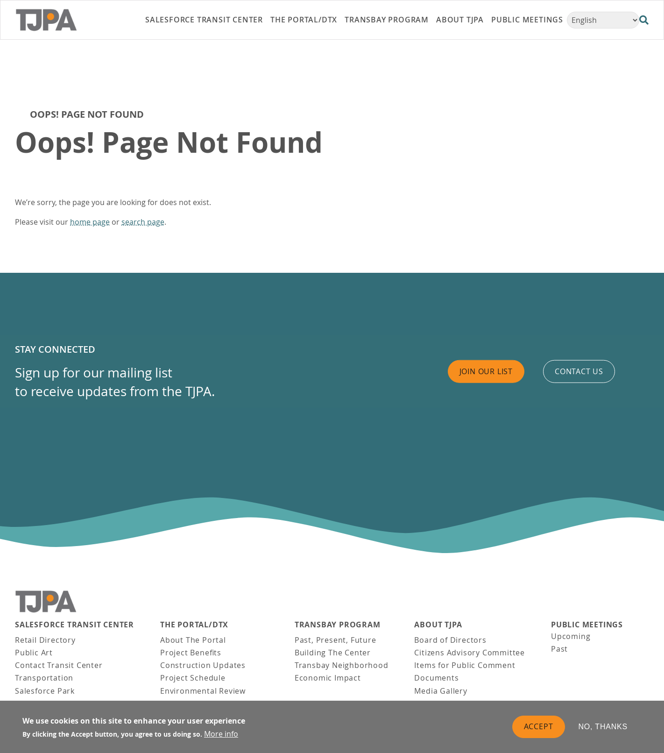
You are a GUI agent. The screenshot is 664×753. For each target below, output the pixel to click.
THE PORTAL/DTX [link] (303, 19)
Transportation (44, 678)
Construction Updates (203, 665)
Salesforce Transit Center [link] (204, 19)
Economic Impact (328, 678)
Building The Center (333, 652)
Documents (436, 678)
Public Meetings (587, 624)
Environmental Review (203, 691)
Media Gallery (440, 691)
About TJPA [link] (460, 19)
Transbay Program (338, 624)
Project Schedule (193, 678)
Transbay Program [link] (387, 19)
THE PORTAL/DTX (194, 624)
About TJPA (438, 624)
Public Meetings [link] (527, 19)
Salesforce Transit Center (74, 624)
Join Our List (486, 371)
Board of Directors (450, 640)
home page (90, 222)
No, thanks (603, 727)
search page (142, 222)
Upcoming (570, 636)
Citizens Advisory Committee (469, 652)
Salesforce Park (45, 691)
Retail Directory (45, 640)
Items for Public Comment (464, 665)
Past (559, 649)
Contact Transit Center (59, 665)
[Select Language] (603, 20)
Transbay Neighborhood (342, 665)
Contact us (579, 371)
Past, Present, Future (335, 640)
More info (221, 734)
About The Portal (193, 640)
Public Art (34, 652)
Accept (538, 727)
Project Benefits (190, 652)
